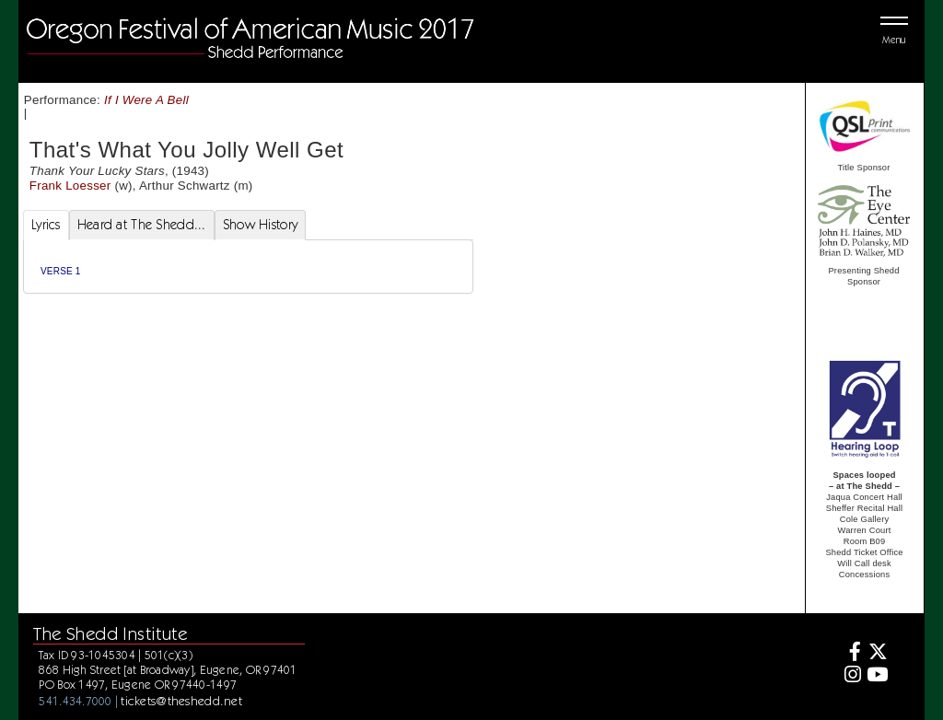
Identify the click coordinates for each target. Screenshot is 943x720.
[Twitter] (877, 654)
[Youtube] (877, 677)
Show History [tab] (260, 224)
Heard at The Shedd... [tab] (141, 224)
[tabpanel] (248, 266)
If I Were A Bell (146, 100)
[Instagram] (850, 677)
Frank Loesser (70, 185)
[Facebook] (850, 654)
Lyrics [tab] (46, 224)
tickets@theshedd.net (181, 700)
